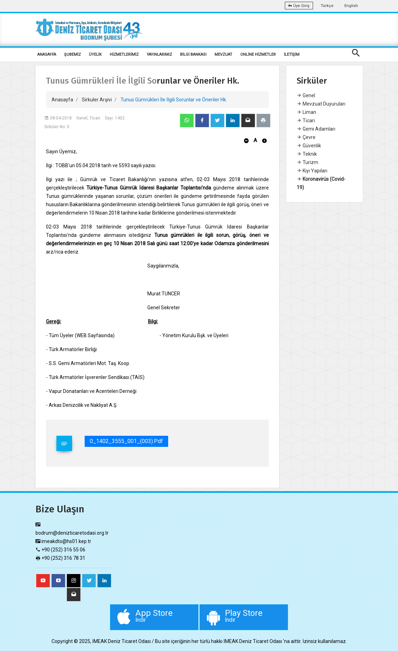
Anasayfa (62, 99)
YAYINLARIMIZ (159, 54)
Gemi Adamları (316, 129)
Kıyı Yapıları (312, 170)
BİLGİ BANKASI (193, 54)
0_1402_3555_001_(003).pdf (126, 441)
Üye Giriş (299, 5)
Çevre (306, 137)
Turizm (307, 162)
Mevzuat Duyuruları (321, 104)
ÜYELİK (95, 54)
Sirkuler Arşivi (97, 99)
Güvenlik (309, 145)
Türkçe (327, 5)
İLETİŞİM (291, 54)
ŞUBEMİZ (72, 54)
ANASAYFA (46, 54)
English (351, 5)
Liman (306, 112)
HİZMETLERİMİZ (124, 54)
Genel (306, 95)
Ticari (306, 120)
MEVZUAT (223, 54)
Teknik (307, 154)
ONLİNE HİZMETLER (258, 54)
